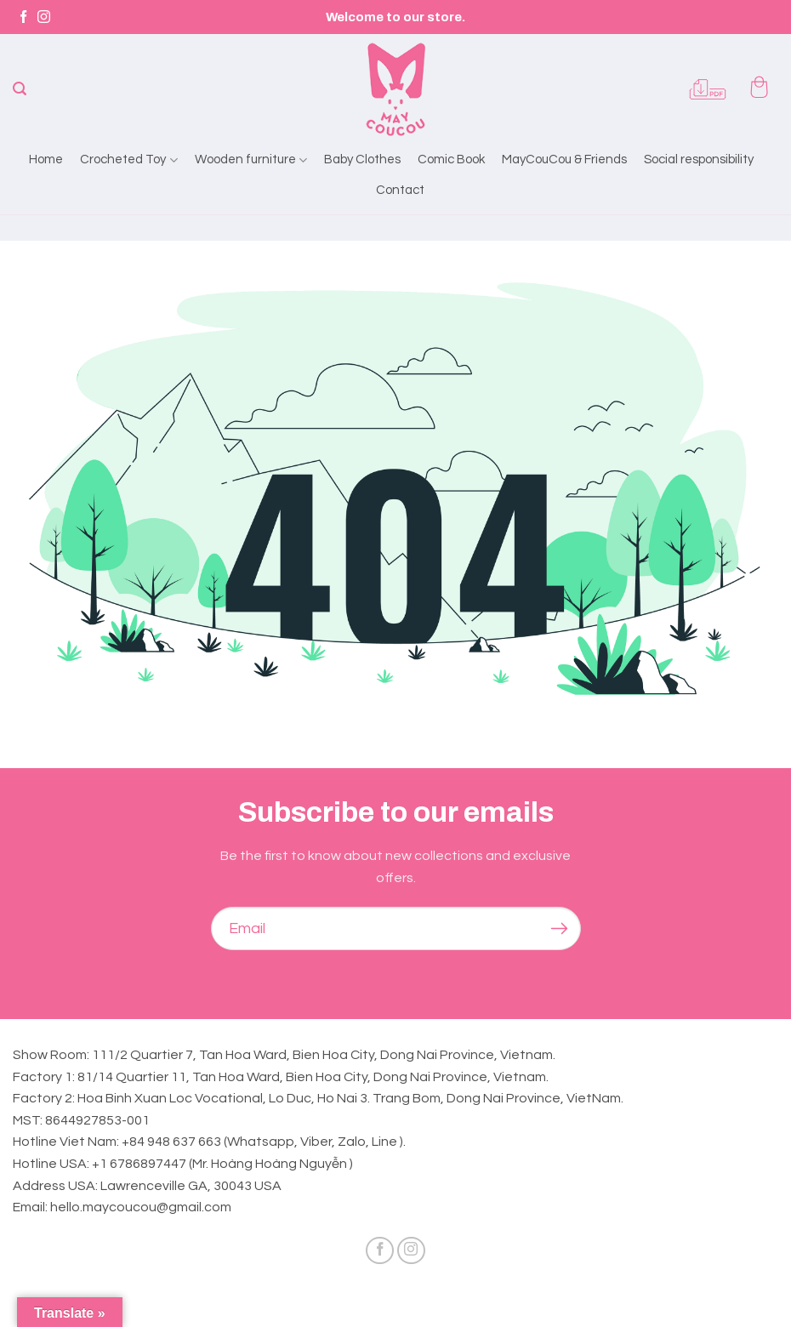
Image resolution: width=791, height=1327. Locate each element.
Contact (400, 190)
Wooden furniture (251, 160)
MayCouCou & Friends (564, 159)
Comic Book (451, 159)
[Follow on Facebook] (23, 17)
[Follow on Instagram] (43, 17)
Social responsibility (699, 159)
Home (46, 159)
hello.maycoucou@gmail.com (140, 1207)
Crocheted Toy (128, 160)
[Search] (19, 88)
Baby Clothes (362, 159)
